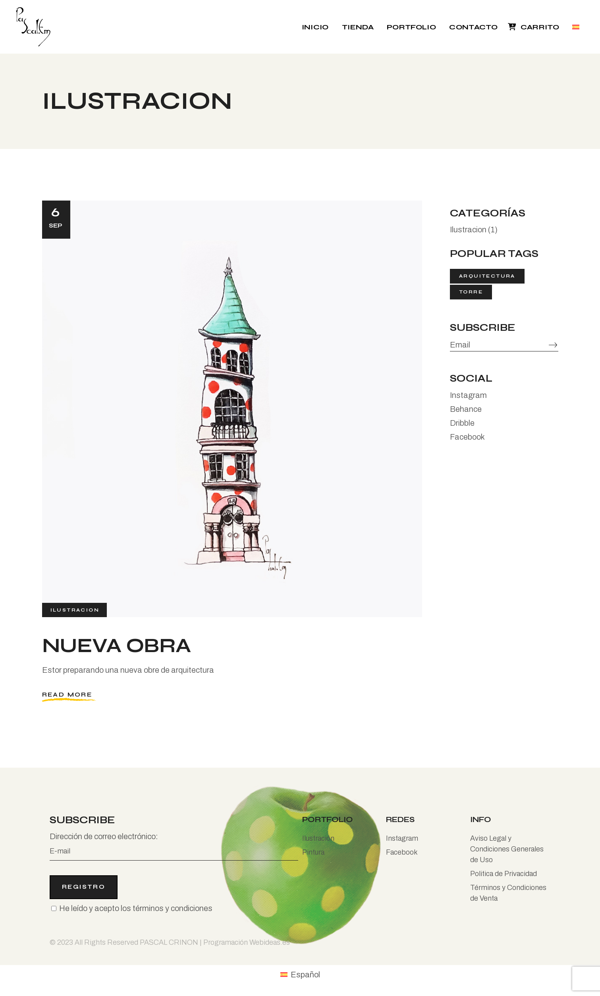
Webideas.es (269, 942)
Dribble (462, 423)
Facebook (467, 436)
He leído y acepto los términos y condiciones (135, 908)
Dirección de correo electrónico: (174, 846)
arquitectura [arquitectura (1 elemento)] (487, 276)
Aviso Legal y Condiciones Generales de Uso (507, 849)
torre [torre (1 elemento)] (471, 292)
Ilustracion (74, 609)
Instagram (468, 395)
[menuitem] (576, 27)
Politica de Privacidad (503, 874)
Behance (466, 409)
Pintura (313, 852)
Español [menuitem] (305, 974)
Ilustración (318, 838)
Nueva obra (116, 646)
